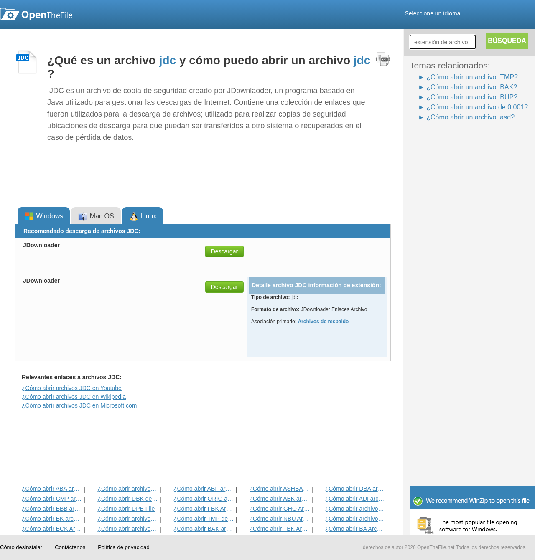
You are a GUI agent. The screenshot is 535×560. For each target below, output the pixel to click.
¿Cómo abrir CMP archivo (52, 498)
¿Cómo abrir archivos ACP (127, 528)
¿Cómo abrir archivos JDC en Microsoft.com (79, 405)
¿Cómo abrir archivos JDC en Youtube (72, 388)
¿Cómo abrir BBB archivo (52, 508)
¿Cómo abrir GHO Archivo (279, 508)
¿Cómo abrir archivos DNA (355, 508)
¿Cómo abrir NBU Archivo (279, 518)
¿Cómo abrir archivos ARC (127, 518)
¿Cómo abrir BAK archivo (203, 528)
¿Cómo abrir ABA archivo (52, 488)
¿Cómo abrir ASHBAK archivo (279, 488)
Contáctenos (70, 547)
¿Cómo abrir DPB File (126, 508)
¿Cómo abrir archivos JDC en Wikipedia (74, 396)
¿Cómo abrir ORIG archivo (203, 498)
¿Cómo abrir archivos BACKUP (355, 518)
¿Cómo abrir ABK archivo (279, 498)
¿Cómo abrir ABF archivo (203, 488)
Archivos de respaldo (323, 321)
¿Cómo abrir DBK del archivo (127, 498)
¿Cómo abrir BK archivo (52, 518)
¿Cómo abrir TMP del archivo (203, 518)
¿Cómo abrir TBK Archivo (279, 528)
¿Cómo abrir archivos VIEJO (127, 488)
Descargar (224, 251)
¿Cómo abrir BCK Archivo (52, 528)
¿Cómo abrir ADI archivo (355, 498)
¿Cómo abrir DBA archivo (355, 488)
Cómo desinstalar (21, 547)
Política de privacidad (124, 547)
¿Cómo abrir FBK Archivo (203, 508)
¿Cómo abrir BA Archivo (355, 528)
